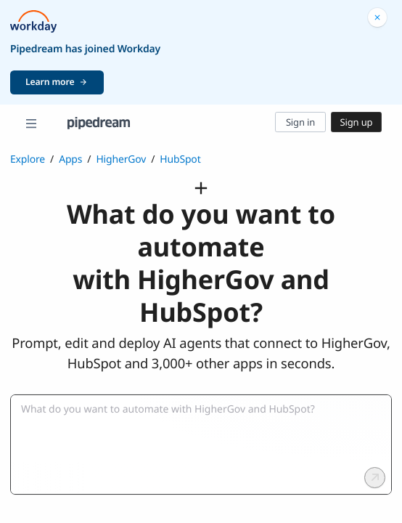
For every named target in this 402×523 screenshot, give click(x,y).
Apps (70, 159)
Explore (27, 159)
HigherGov (121, 159)
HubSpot (180, 159)
